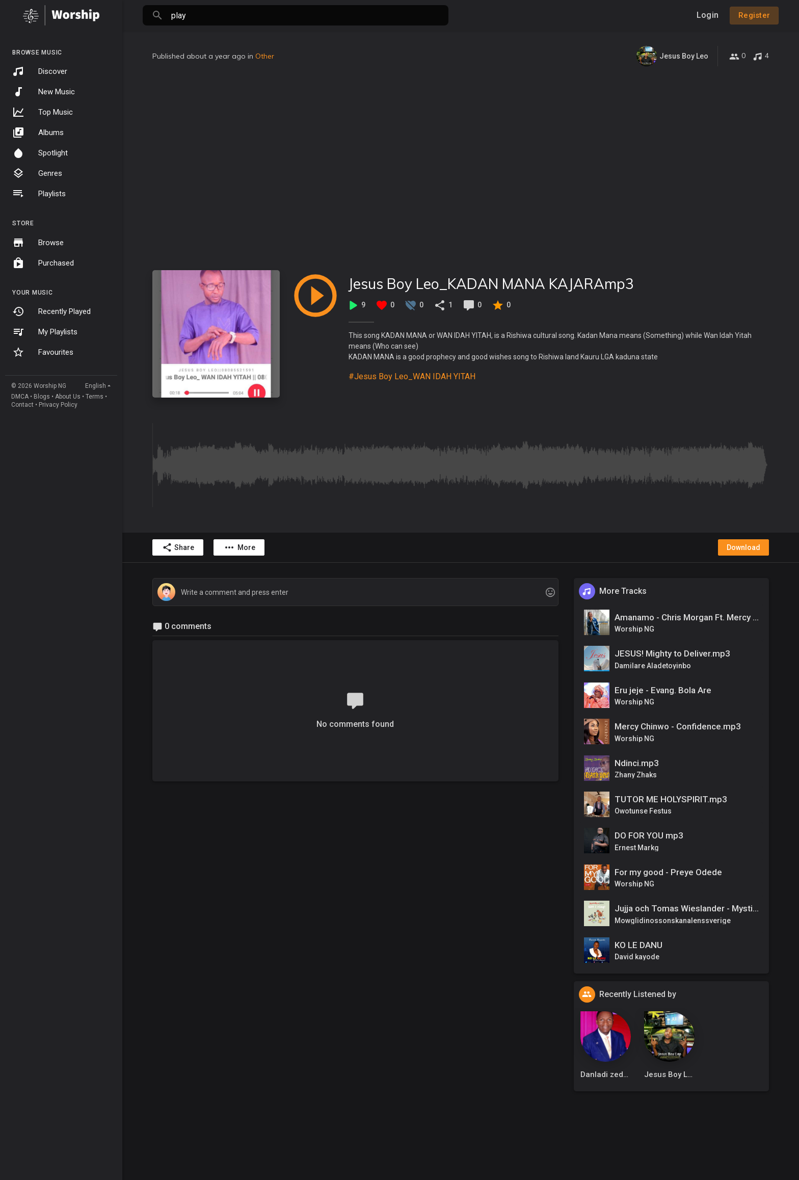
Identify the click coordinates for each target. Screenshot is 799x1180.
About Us (68, 396)
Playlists (39, 194)
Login (707, 15)
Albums (38, 132)
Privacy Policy (58, 404)
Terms (94, 396)
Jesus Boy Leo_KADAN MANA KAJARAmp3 (491, 284)
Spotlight (40, 153)
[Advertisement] (460, 168)
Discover (39, 71)
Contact (22, 404)
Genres (37, 173)
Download (743, 547)
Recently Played (51, 311)
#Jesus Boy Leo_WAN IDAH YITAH (412, 376)
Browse (38, 243)
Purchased (43, 263)
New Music (43, 92)
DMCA (20, 396)
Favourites (42, 352)
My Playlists (44, 332)
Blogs (42, 396)
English (95, 385)
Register (754, 15)
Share (178, 547)
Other (264, 56)
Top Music (42, 112)
